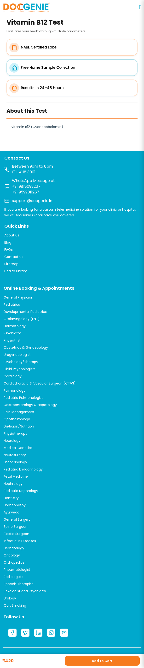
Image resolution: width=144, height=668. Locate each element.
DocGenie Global (29, 215)
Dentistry (11, 498)
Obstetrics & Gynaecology (26, 347)
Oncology (12, 555)
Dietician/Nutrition (19, 426)
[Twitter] (25, 633)
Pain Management (19, 412)
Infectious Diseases (20, 541)
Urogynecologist (17, 354)
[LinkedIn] (38, 633)
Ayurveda (11, 512)
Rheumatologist (17, 569)
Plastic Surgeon (16, 533)
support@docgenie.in (32, 200)
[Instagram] (51, 633)
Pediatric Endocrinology (23, 469)
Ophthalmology (17, 419)
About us (11, 235)
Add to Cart (102, 660)
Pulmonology (14, 390)
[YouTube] (64, 633)
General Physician (18, 297)
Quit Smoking (15, 605)
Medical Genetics (18, 447)
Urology (10, 598)
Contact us (13, 256)
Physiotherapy (15, 433)
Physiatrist (12, 340)
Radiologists (13, 576)
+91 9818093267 (26, 186)
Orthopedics (14, 562)
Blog (7, 242)
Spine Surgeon (16, 526)
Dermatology (15, 326)
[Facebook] (12, 633)
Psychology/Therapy (21, 361)
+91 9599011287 (25, 192)
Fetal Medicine (16, 476)
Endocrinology (15, 462)
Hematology (14, 548)
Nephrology (13, 483)
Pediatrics (12, 304)
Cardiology (13, 376)
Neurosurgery (15, 455)
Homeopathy (15, 505)
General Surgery (17, 519)
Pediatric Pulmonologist (23, 397)
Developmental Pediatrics (25, 311)
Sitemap (11, 264)
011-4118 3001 (23, 172)
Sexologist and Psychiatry (25, 591)
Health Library (15, 271)
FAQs (8, 249)
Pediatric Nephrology (21, 490)
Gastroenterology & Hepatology (30, 404)
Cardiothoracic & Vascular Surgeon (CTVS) (40, 383)
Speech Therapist (18, 584)
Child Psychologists (19, 369)
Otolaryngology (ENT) (22, 318)
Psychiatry (12, 333)
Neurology (12, 440)
